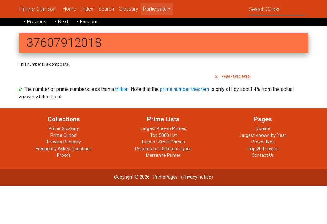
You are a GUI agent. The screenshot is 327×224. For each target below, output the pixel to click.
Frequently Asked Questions (64, 149)
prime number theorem (184, 89)
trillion (121, 89)
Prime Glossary (64, 128)
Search (106, 9)
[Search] (277, 8)
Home (69, 9)
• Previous (35, 22)
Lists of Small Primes (163, 142)
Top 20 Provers (263, 149)
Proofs (64, 155)
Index (87, 9)
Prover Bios (263, 142)
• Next (61, 22)
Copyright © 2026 (132, 177)
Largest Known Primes (163, 128)
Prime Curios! (37, 9)
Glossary (128, 9)
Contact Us (263, 155)
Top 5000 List (163, 135)
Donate (263, 128)
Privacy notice (197, 177)
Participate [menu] (155, 9)
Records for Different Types (163, 149)
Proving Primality (64, 142)
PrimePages (165, 177)
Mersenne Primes (163, 155)
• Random (87, 22)
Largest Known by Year (263, 135)
